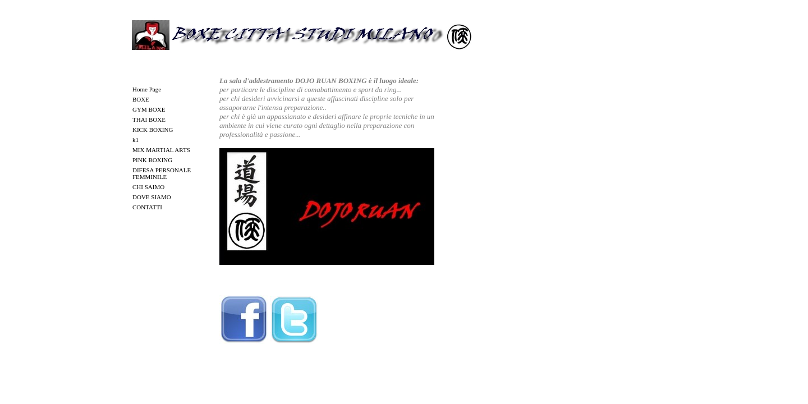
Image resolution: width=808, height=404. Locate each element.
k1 (135, 139)
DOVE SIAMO (151, 197)
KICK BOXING (152, 129)
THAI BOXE (149, 119)
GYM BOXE (148, 109)
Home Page (146, 89)
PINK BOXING (152, 160)
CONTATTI (147, 207)
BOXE (140, 99)
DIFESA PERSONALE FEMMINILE (161, 173)
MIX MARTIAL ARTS (161, 149)
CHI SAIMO (148, 186)
